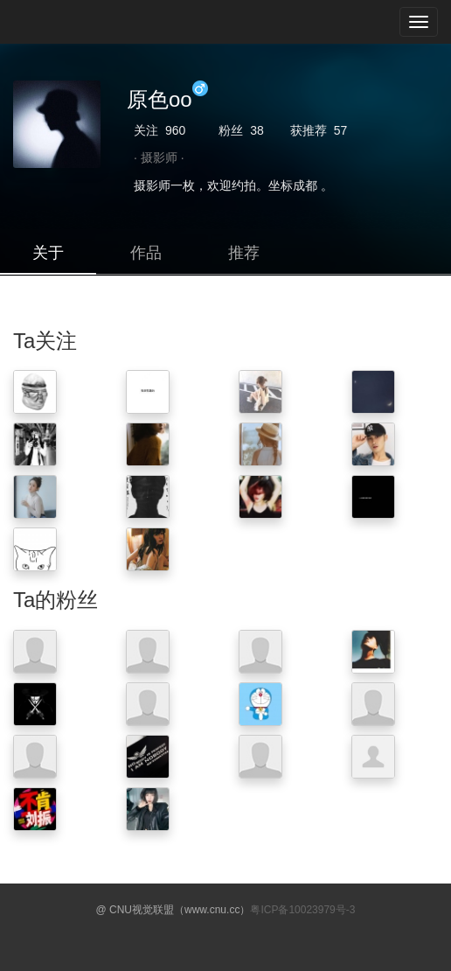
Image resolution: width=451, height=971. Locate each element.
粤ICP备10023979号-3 (302, 910)
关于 (48, 253)
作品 (146, 253)
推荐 (244, 253)
